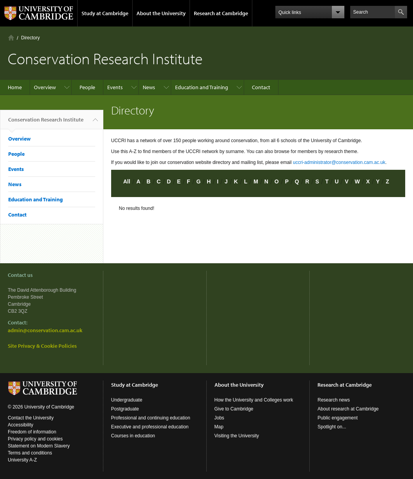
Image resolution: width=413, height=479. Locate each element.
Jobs (219, 418)
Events (115, 87)
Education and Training (201, 87)
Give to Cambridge (233, 409)
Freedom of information (32, 432)
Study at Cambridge (105, 13)
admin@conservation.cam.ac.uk (45, 330)
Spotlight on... (331, 427)
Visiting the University (236, 435)
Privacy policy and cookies (35, 439)
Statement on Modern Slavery (39, 446)
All (126, 181)
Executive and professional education (150, 427)
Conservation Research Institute (45, 122)
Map (218, 427)
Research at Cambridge (221, 13)
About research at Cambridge (348, 409)
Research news (333, 400)
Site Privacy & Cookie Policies (42, 345)
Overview (45, 87)
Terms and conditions (30, 453)
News (149, 87)
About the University (161, 13)
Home (11, 37)
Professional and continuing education (150, 418)
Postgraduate (125, 409)
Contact (261, 87)
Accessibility (20, 425)
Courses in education (133, 435)
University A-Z (22, 460)
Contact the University (30, 418)
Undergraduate (126, 400)
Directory (30, 38)
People (87, 87)
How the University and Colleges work (253, 400)
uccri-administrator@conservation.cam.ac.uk (339, 162)
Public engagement (337, 418)
